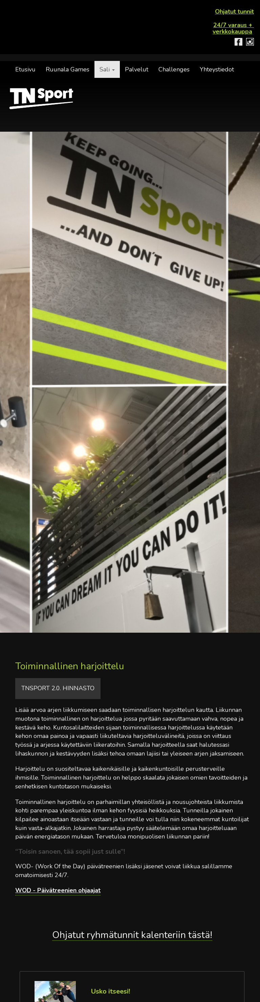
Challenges (174, 69)
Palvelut (136, 69)
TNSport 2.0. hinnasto (57, 688)
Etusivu (25, 69)
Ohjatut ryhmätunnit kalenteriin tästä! (132, 935)
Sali (107, 69)
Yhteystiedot (217, 69)
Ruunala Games (67, 69)
